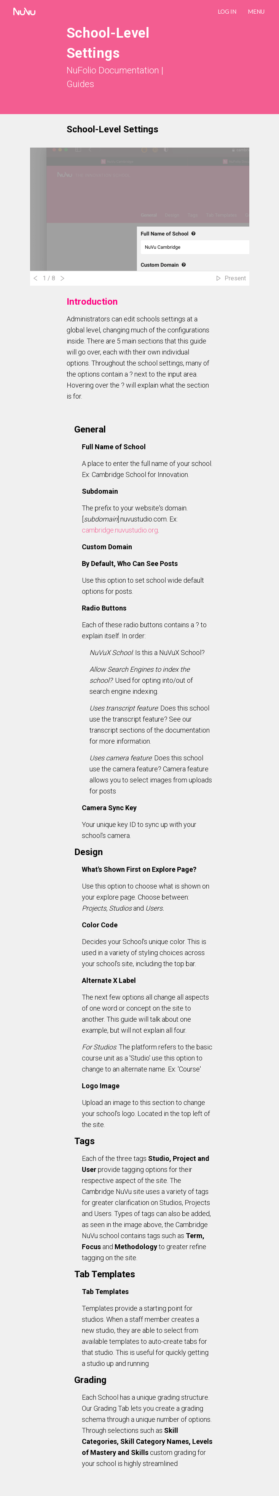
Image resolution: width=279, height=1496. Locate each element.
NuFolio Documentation (113, 70)
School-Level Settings (112, 129)
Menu (256, 11)
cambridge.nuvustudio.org (120, 530)
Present (235, 278)
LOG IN (227, 11)
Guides (80, 84)
